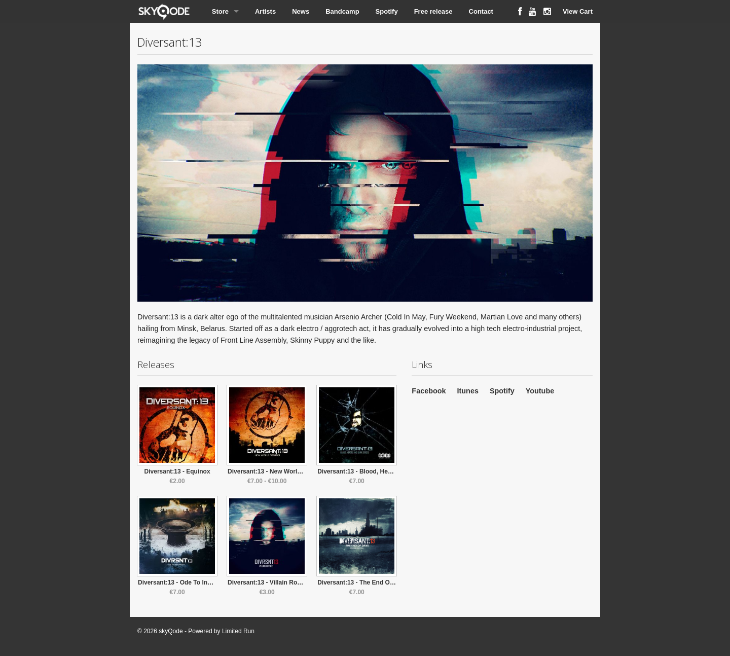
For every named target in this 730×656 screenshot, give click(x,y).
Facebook (429, 391)
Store (220, 11)
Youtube (540, 391)
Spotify (387, 11)
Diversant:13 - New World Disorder (277, 471)
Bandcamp (342, 11)
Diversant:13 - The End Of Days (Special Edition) (387, 582)
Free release (433, 11)
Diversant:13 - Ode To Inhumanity (186, 582)
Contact (481, 11)
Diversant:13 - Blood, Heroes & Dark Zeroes (380, 471)
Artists (265, 11)
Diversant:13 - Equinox (177, 471)
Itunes (468, 391)
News (300, 11)
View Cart (578, 11)
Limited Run (238, 631)
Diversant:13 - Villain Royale (268, 582)
